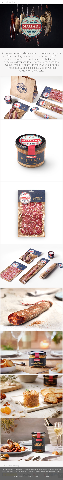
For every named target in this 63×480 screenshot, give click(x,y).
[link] (8, 2)
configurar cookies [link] (33, 476)
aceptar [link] (47, 476)
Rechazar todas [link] (19, 476)
